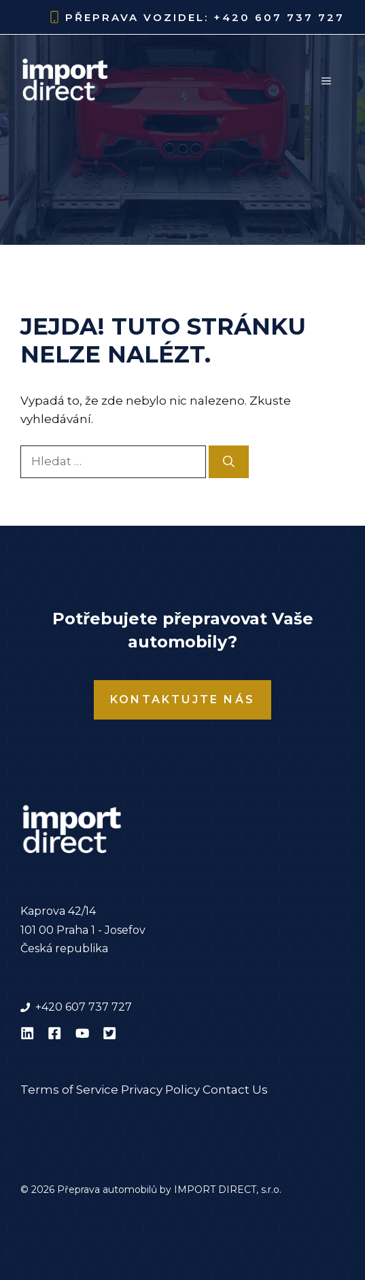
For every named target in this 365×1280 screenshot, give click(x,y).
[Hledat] (229, 461)
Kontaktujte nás (182, 699)
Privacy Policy (160, 1089)
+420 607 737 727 (279, 17)
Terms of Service (69, 1089)
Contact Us (235, 1089)
